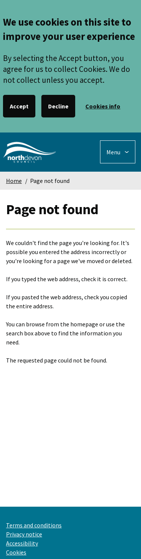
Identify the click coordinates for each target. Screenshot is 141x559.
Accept (19, 106)
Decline (58, 106)
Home (14, 180)
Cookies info (102, 106)
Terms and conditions (34, 525)
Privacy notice (24, 534)
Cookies (16, 552)
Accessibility (22, 543)
